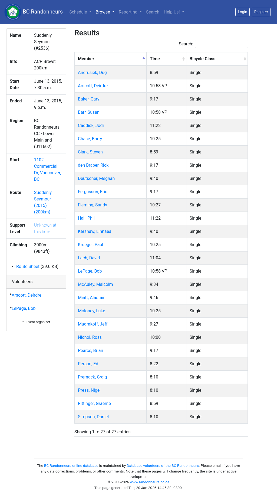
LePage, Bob (23, 308)
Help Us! (172, 12)
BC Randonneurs (33, 12)
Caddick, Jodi (91, 125)
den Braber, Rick (93, 165)
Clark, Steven (90, 152)
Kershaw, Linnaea (94, 231)
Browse (106, 12)
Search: (213, 44)
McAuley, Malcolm (95, 284)
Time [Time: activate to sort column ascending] (155, 58)
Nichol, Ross (90, 337)
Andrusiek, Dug (92, 72)
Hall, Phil (86, 218)
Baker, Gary (88, 99)
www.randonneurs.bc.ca (149, 482)
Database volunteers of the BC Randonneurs (163, 465)
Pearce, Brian (90, 350)
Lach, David (89, 257)
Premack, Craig (92, 377)
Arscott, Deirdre (26, 295)
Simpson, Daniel (93, 416)
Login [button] (242, 12)
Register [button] (261, 12)
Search (152, 12)
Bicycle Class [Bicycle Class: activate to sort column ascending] (203, 58)
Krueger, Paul (90, 244)
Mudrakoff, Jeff (93, 324)
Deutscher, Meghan (96, 178)
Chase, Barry (90, 138)
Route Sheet (27, 266)
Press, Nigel (89, 390)
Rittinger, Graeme (94, 403)
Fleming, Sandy (92, 204)
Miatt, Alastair (91, 297)
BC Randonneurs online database (71, 465)
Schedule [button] (78, 12)
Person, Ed (88, 363)
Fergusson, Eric (92, 191)
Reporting (128, 12)
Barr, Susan (89, 112)
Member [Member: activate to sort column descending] (86, 58)
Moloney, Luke (91, 310)
